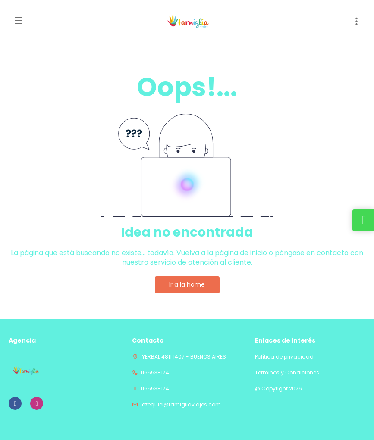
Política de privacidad (284, 356)
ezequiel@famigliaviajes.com (181, 404)
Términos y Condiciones (287, 372)
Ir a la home (187, 284)
